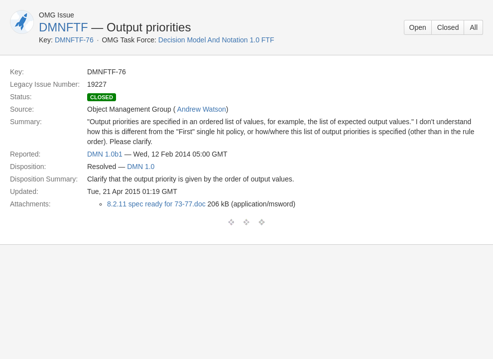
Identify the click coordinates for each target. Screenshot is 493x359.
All (474, 27)
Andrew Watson (201, 109)
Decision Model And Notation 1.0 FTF (216, 40)
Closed (448, 27)
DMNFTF (63, 27)
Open (417, 27)
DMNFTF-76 (74, 40)
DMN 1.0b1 (105, 154)
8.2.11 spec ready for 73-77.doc (156, 204)
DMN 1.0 (140, 167)
